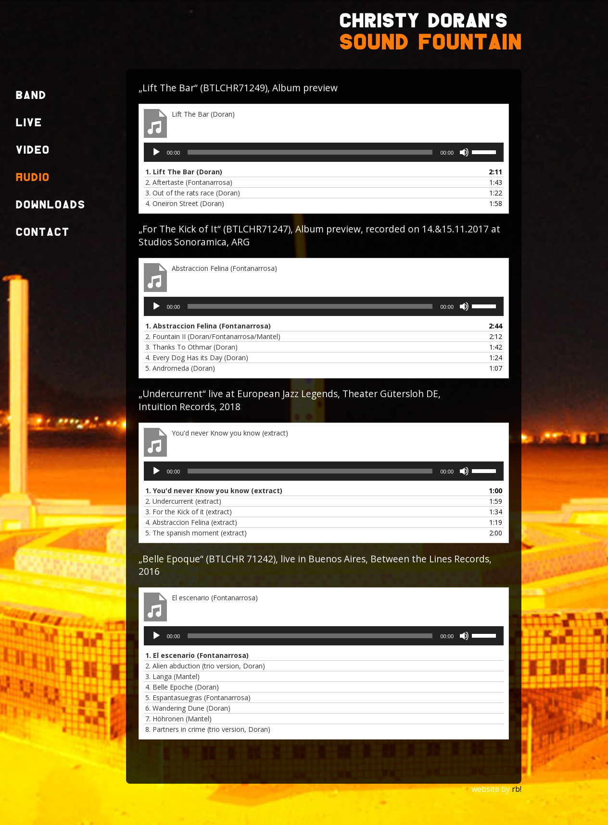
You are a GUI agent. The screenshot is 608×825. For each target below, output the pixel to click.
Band (30, 96)
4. (184, 203)
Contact (42, 233)
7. (178, 718)
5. (180, 368)
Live (28, 123)
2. (188, 182)
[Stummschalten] (464, 152)
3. (192, 192)
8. (207, 729)
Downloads (50, 205)
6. (187, 708)
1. (183, 171)
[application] (324, 152)
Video (32, 151)
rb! (516, 789)
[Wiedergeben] (156, 152)
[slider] (310, 152)
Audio (32, 178)
